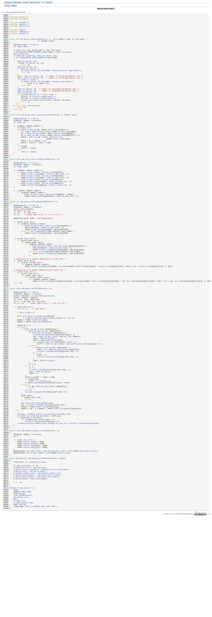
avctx (33, 82)
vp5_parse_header (28, 44)
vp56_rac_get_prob (29, 153)
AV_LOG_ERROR (44, 82)
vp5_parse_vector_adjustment (34, 135)
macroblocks (30, 111)
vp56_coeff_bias (48, 405)
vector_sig (64, 155)
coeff (19, 357)
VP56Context (42, 44)
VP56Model (17, 142)
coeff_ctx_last (44, 494)
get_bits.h (24, 29)
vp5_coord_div (39, 558)
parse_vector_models (25, 567)
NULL (15, 596)
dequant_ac (45, 454)
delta (23, 150)
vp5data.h (23, 37)
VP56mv (67, 135)
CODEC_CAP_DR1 (19, 603)
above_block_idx (51, 379)
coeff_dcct (37, 317)
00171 (6, 343)
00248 (6, 514)
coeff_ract (44, 297)
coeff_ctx (32, 377)
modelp (38, 142)
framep (19, 60)
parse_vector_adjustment (27, 560)
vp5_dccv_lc (103, 317)
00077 (6, 135)
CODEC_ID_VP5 (19, 589)
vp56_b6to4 (43, 377)
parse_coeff (21, 563)
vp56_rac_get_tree (37, 162)
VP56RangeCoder (20, 51)
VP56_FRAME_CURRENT (32, 60)
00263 (6, 547)
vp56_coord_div (23, 558)
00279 (6, 583)
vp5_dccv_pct (51, 268)
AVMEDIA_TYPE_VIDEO (22, 587)
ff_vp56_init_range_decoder (26, 57)
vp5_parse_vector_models (32, 188)
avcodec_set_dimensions (32, 117)
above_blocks (34, 379)
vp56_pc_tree (65, 401)
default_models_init (25, 565)
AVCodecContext (50, 547)
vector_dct (53, 153)
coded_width (47, 113)
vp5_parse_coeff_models (31, 239)
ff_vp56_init (19, 556)
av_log (24, 82)
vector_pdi (59, 157)
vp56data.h (24, 35)
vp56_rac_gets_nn (54, 206)
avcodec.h (23, 24)
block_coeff (33, 456)
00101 (6, 188)
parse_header (22, 572)
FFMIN (30, 494)
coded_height (47, 115)
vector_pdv (58, 164)
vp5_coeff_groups (34, 481)
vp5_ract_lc (127, 334)
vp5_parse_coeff (28, 343)
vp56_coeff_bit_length (50, 408)
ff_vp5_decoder (24, 583)
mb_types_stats (34, 538)
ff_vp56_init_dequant (23, 64)
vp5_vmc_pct (47, 204)
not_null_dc (68, 379)
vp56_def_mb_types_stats (54, 538)
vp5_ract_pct (59, 292)
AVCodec (13, 583)
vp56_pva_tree (56, 162)
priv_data (41, 552)
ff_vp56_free (19, 598)
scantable (39, 352)
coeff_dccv (37, 272)
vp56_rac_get (62, 60)
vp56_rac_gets (43, 64)
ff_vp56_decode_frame (23, 600)
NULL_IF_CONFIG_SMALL (36, 605)
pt (18, 255)
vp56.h (22, 33)
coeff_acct (44, 334)
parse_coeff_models (25, 569)
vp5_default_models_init (32, 514)
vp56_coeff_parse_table (77, 410)
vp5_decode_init (35, 547)
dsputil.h (23, 26)
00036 (6, 44)
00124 (6, 239)
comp (19, 144)
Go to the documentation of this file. (14, 12)
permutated (49, 352)
